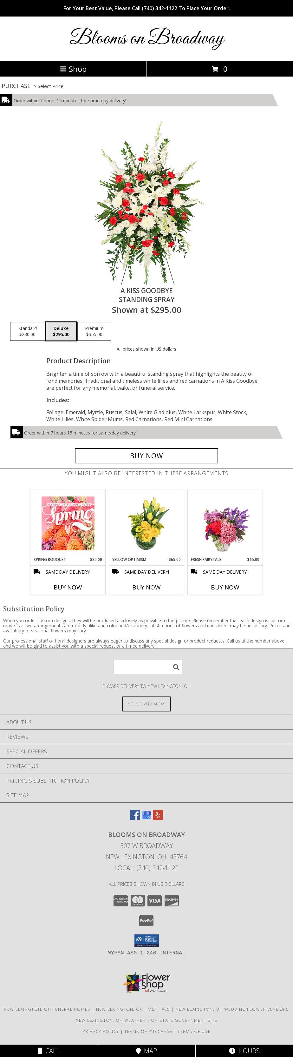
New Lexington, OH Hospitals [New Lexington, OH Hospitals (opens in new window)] (133, 1009)
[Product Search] (148, 667)
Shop (73, 69)
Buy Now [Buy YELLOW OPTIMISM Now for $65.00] (146, 587)
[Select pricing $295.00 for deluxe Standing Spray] (61, 331)
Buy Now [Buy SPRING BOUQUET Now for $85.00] (68, 587)
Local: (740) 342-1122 (146, 868)
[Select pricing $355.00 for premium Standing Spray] (94, 331)
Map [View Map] (146, 1051)
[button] (146, 940)
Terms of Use (194, 1031)
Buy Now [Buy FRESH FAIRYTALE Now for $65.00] (225, 587)
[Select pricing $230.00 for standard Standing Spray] (27, 331)
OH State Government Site (184, 1020)
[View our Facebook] (135, 818)
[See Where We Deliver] (146, 704)
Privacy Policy (100, 1031)
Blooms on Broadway (146, 39)
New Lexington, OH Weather (111, 1020)
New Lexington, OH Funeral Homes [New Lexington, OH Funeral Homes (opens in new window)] (47, 1009)
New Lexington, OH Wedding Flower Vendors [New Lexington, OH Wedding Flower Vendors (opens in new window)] (232, 1009)
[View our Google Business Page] (146, 818)
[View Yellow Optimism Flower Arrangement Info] (146, 523)
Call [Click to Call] (48, 1051)
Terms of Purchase (148, 1031)
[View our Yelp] (158, 818)
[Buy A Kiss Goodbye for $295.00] (146, 455)
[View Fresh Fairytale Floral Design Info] (225, 523)
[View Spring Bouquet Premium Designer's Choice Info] (68, 523)
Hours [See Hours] (244, 1051)
